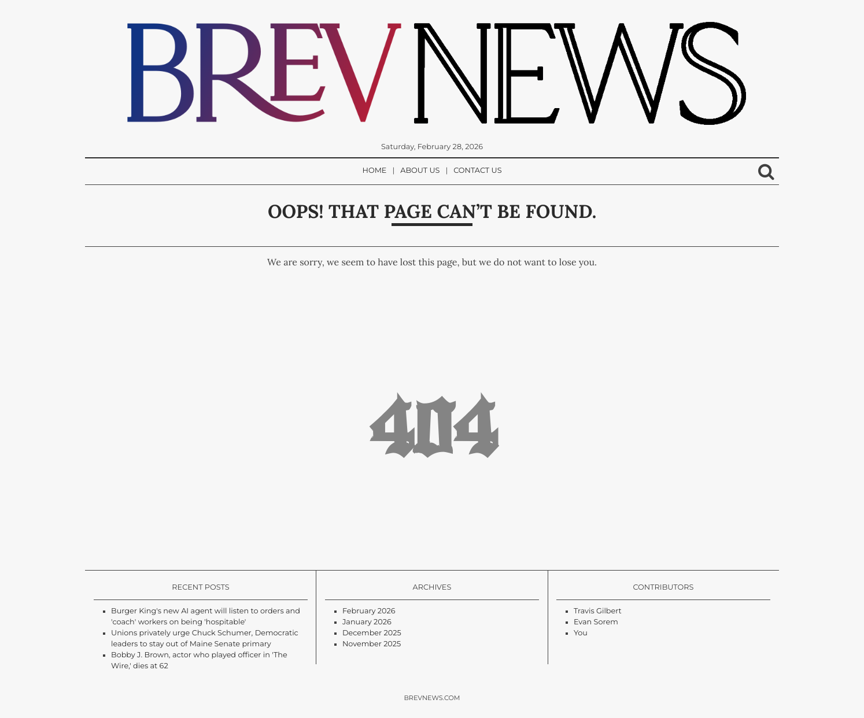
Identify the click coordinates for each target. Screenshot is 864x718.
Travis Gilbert (598, 611)
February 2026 (369, 611)
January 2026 (367, 622)
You (581, 633)
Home (375, 170)
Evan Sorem (596, 622)
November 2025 (371, 644)
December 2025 (371, 633)
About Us (420, 170)
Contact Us (477, 170)
